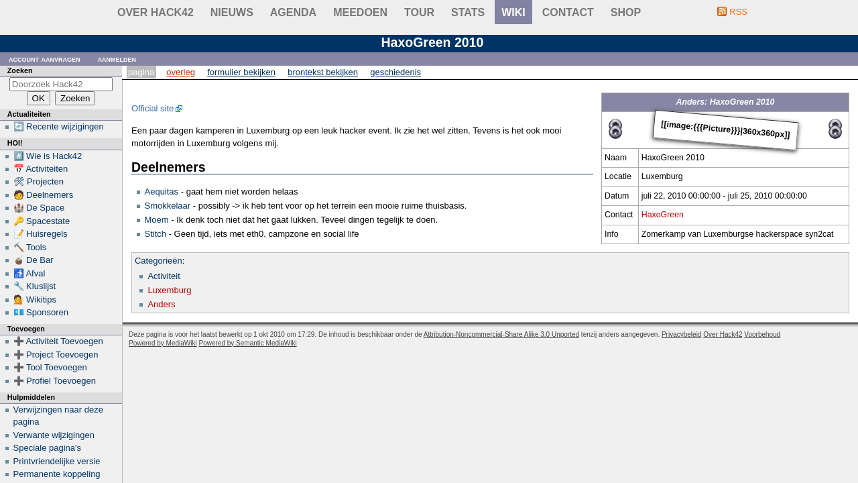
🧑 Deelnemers (43, 195)
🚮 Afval (29, 273)
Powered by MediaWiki (163, 343)
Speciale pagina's (47, 448)
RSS (738, 12)
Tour (419, 12)
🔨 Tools (30, 247)
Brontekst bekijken (323, 72)
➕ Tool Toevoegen (50, 367)
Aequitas (162, 191)
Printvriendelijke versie (57, 461)
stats (468, 12)
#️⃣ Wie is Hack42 (47, 156)
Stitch (156, 234)
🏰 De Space (39, 208)
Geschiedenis (395, 72)
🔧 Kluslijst (34, 286)
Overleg (180, 72)
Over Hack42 (155, 12)
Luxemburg (169, 290)
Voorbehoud (762, 334)
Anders (161, 304)
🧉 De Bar (33, 260)
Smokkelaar (168, 206)
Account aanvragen (44, 59)
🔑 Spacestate (41, 221)
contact (568, 12)
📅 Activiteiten (40, 169)
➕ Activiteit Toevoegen (58, 341)
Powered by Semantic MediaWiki (248, 343)
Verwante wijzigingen (54, 435)
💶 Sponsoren (41, 312)
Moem (157, 220)
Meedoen (360, 12)
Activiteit (163, 276)
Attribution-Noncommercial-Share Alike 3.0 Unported (501, 334)
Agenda (293, 12)
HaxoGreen (662, 214)
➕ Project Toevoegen (56, 355)
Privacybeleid (681, 334)
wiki (513, 12)
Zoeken (20, 70)
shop (626, 12)
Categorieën (158, 261)
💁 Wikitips (34, 299)
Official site (152, 108)
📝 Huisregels (40, 234)
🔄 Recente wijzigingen (58, 126)
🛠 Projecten (38, 181)
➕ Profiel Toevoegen (54, 381)
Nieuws (231, 12)
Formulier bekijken (241, 72)
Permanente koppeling (57, 474)
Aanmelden (117, 59)
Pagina (141, 72)
